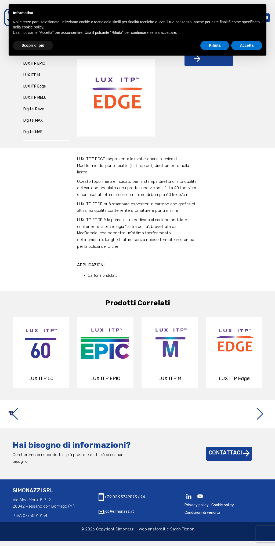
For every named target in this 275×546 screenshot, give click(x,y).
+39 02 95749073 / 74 (122, 502)
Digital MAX (33, 120)
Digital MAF (32, 132)
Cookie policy (222, 510)
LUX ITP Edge (34, 86)
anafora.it (156, 534)
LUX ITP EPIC (34, 63)
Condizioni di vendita (202, 518)
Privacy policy (196, 510)
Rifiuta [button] (215, 45)
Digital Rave (33, 109)
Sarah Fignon (182, 534)
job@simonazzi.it (116, 517)
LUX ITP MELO (34, 97)
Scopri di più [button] (32, 45)
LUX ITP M (31, 75)
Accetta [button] (247, 45)
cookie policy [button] (32, 27)
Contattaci (229, 458)
